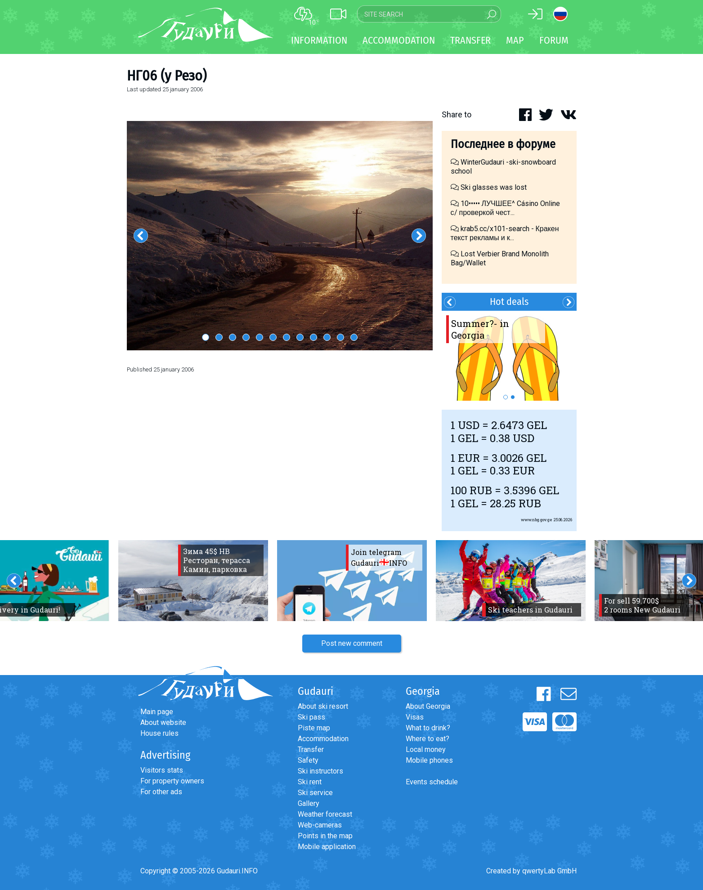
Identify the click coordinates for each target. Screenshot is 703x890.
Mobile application (327, 846)
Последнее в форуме (503, 144)
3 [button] (232, 337)
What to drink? (428, 728)
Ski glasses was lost (489, 187)
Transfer (311, 749)
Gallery (308, 803)
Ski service (315, 792)
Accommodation (323, 738)
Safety (308, 760)
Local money (426, 749)
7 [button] (286, 337)
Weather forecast (325, 814)
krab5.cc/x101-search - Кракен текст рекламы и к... (505, 233)
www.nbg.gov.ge (536, 519)
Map (515, 40)
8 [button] (300, 337)
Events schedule (432, 782)
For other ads (161, 791)
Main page (156, 711)
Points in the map (325, 836)
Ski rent (310, 782)
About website (163, 722)
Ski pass (311, 717)
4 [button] (246, 337)
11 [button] (340, 337)
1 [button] (205, 337)
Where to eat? (427, 738)
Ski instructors (320, 771)
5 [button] (259, 337)
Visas (415, 717)
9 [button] (313, 337)
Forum (554, 40)
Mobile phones (429, 760)
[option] (280, 235)
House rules (159, 733)
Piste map (314, 728)
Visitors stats (161, 770)
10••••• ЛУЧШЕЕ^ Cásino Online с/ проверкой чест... (505, 208)
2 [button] (219, 337)
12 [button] (354, 337)
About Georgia (428, 706)
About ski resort (323, 706)
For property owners (172, 781)
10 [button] (327, 337)
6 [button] (273, 337)
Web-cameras (320, 825)
